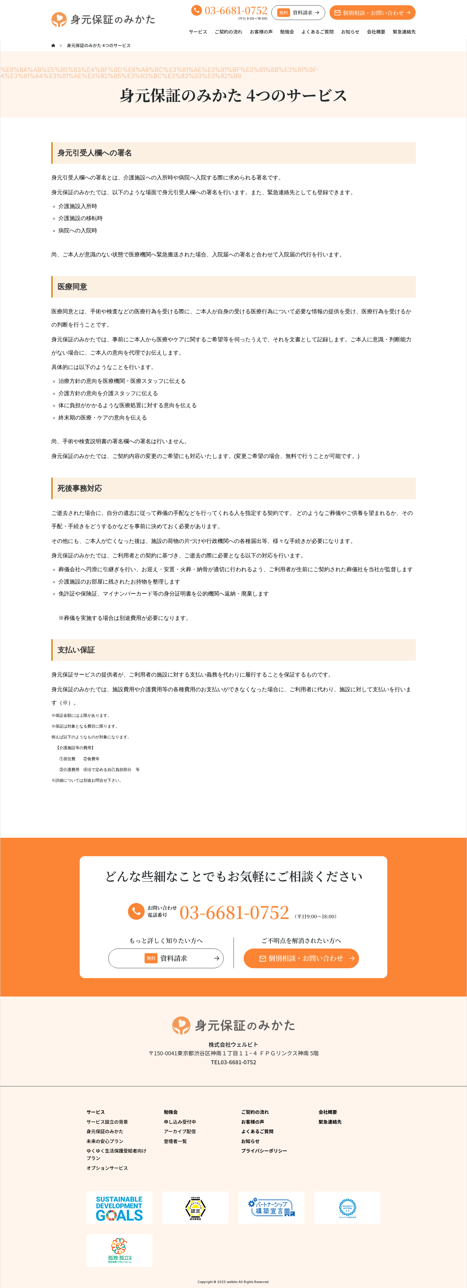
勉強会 (287, 31)
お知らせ (350, 31)
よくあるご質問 (317, 31)
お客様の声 (261, 31)
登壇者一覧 (175, 1141)
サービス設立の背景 (107, 1121)
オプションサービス (107, 1168)
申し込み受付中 (180, 1121)
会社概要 (376, 31)
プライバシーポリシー (264, 1150)
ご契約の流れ (228, 31)
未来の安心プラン (104, 1141)
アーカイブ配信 (180, 1131)
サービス (198, 31)
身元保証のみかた (104, 1131)
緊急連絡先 (404, 31)
